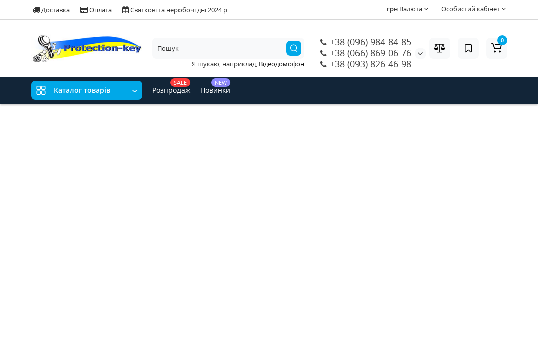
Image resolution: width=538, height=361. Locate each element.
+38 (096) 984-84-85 (365, 42)
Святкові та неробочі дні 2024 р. (175, 9)
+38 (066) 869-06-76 (365, 53)
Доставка (51, 9)
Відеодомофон (281, 63)
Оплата (96, 9)
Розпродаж (171, 86)
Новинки (215, 86)
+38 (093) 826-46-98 (365, 64)
